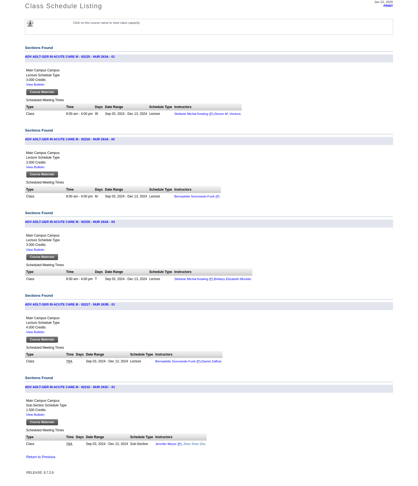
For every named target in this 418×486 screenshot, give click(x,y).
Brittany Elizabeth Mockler (232, 279)
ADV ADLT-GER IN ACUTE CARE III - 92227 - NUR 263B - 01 (70, 304)
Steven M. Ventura (227, 113)
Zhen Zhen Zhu (194, 444)
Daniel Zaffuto (211, 361)
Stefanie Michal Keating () (193, 113)
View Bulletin (35, 84)
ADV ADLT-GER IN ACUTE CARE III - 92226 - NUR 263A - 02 (70, 139)
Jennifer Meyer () (168, 444)
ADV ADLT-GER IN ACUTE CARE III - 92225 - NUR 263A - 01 (70, 56)
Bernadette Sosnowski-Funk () (197, 196)
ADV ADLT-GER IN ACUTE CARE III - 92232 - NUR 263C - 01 (70, 387)
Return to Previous (40, 457)
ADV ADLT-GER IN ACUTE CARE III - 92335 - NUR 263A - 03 (70, 221)
